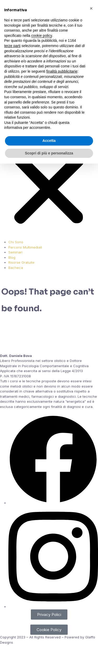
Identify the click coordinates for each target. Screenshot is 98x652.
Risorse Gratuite (21, 262)
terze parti (12, 46)
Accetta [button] (49, 141)
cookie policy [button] (41, 35)
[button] (91, 8)
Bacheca (15, 268)
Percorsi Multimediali (25, 247)
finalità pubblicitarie (61, 71)
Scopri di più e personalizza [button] (49, 153)
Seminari (15, 252)
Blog (11, 257)
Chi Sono (15, 242)
